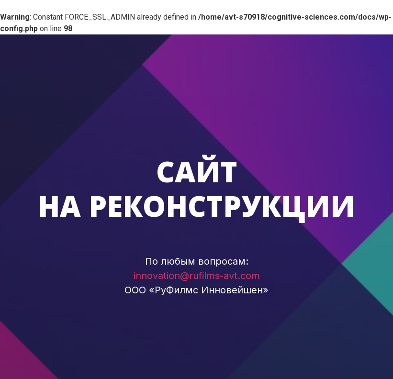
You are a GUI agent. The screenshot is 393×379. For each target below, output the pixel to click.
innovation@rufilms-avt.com (197, 275)
